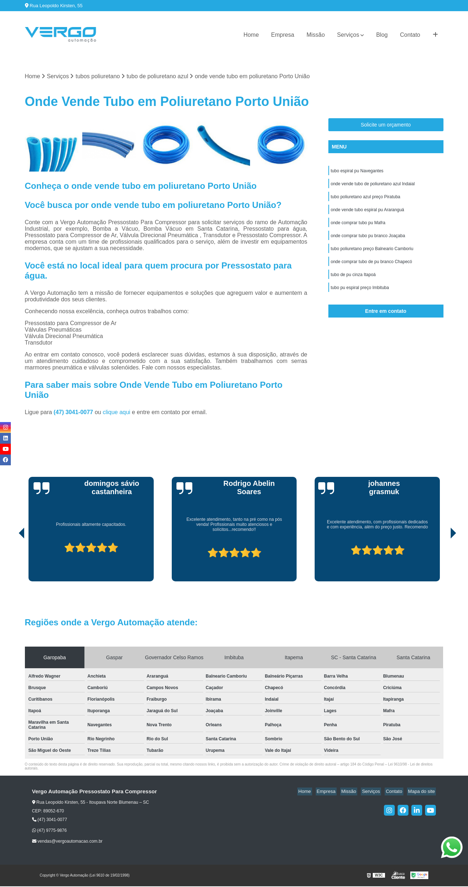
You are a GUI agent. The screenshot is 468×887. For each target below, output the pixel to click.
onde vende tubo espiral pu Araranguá (367, 213)
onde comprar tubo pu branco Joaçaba (368, 240)
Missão (315, 35)
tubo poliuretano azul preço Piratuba (366, 199)
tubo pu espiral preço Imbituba (360, 295)
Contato (410, 35)
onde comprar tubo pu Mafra (358, 226)
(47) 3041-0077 (74, 412)
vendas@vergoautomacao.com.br (67, 841)
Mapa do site (422, 792)
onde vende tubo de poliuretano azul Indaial (373, 185)
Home (251, 35)
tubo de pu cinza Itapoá (353, 281)
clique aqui (117, 412)
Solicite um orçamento (386, 125)
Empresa (282, 35)
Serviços (348, 35)
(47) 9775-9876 (49, 830)
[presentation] (11, 561)
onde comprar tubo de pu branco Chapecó (371, 267)
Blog (382, 35)
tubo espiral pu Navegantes (357, 171)
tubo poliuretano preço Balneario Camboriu (372, 254)
